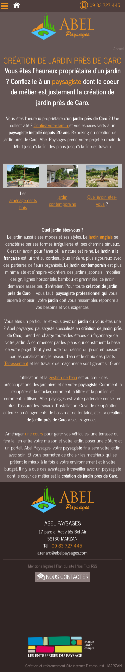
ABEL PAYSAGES (62, 523)
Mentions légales (40, 566)
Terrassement (16, 363)
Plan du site (65, 566)
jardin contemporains (62, 200)
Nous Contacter (62, 576)
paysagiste (66, 81)
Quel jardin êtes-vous (102, 200)
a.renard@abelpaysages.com (62, 552)
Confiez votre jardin (51, 125)
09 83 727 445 (105, 5)
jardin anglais (101, 236)
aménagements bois (23, 203)
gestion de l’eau (63, 377)
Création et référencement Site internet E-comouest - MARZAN (73, 665)
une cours (33, 433)
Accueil (118, 48)
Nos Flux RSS (87, 566)
